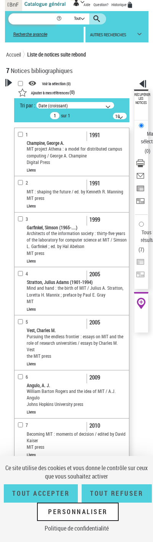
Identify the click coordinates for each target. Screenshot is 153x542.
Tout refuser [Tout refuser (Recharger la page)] (116, 493)
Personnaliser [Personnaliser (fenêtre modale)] (78, 512)
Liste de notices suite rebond (56, 54)
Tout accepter (40, 493)
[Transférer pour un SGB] (140, 203)
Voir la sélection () (56, 83)
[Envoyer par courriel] (140, 178)
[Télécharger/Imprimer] (140, 165)
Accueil (13, 54)
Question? (100, 4)
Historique (119, 4)
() (46, 92)
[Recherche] (32, 18)
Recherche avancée (30, 34)
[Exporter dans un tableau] (140, 191)
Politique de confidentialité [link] (77, 528)
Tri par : (27, 105)
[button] (59, 18)
